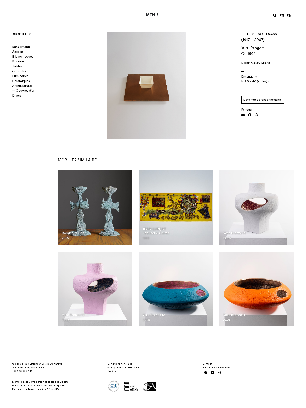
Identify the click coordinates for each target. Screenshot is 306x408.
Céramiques (21, 89)
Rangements (21, 55)
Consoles (19, 79)
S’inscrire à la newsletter (216, 376)
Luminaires (20, 84)
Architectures (22, 94)
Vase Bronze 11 (234, 323)
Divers (16, 103)
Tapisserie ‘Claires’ (156, 241)
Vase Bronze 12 (154, 323)
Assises (17, 59)
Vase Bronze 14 (234, 241)
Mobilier (21, 42)
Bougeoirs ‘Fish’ (73, 241)
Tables (17, 74)
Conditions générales (119, 372)
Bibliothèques (22, 64)
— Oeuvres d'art (24, 98)
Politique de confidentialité (123, 376)
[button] (274, 15)
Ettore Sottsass (259, 42)
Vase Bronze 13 (73, 323)
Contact (207, 372)
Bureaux (18, 69)
